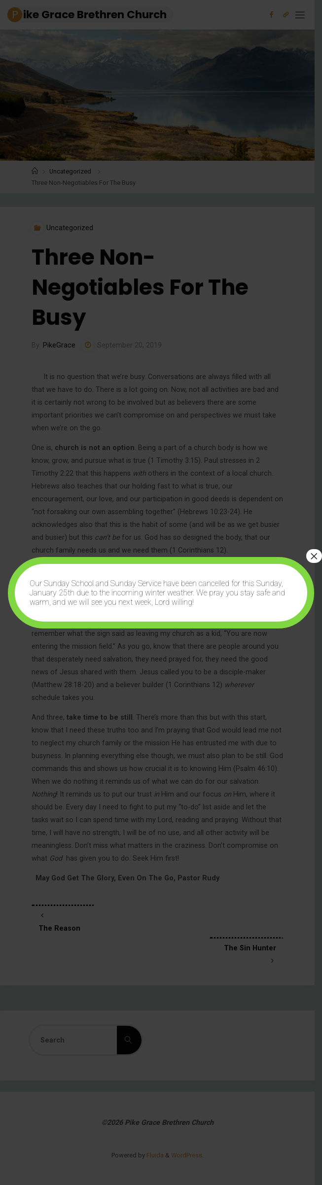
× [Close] (314, 556)
